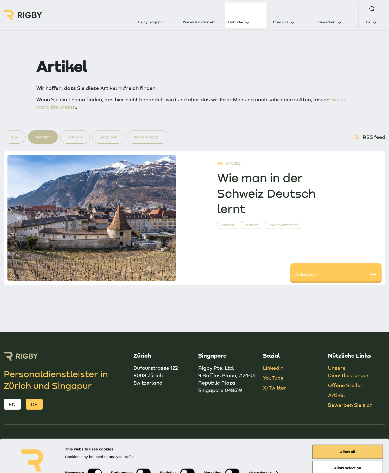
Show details (260, 448)
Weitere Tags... (149, 137)
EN (12, 404)
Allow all (347, 427)
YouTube (273, 378)
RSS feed (369, 137)
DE (34, 404)
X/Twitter (274, 388)
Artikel (336, 395)
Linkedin (273, 368)
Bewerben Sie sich (350, 405)
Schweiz (76, 137)
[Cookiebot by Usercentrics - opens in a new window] (32, 463)
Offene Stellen (345, 385)
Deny (347, 460)
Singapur (109, 137)
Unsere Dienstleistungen (349, 371)
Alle (15, 137)
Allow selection (347, 444)
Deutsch (43, 137)
